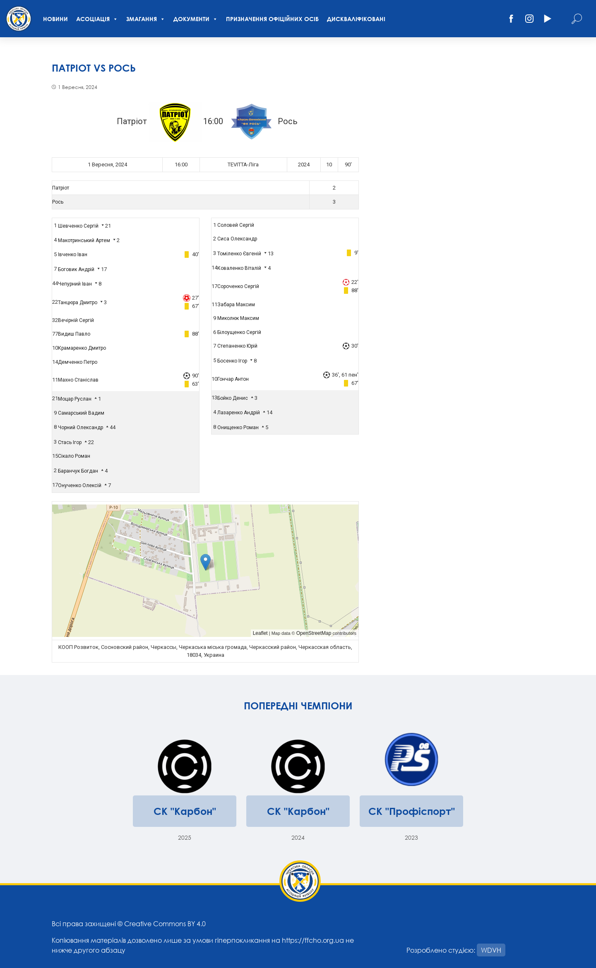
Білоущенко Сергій (239, 332)
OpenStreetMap (314, 633)
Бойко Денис (232, 398)
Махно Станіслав (78, 380)
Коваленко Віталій (239, 268)
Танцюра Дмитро (77, 302)
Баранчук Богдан (78, 471)
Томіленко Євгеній (239, 254)
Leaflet (260, 633)
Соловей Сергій (235, 225)
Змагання (145, 18)
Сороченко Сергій (238, 286)
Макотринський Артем (84, 240)
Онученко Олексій (79, 485)
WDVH (491, 950)
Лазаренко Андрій (238, 413)
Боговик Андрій (76, 269)
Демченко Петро (77, 362)
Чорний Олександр (80, 427)
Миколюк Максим (238, 318)
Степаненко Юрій (237, 346)
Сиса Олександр (237, 239)
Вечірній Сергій (76, 320)
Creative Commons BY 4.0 (165, 923)
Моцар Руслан (74, 399)
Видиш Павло (74, 334)
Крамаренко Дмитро (82, 348)
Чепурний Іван (75, 284)
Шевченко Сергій (78, 226)
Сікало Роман (74, 456)
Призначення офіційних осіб (272, 18)
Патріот (60, 188)
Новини (55, 18)
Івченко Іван (72, 254)
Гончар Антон (233, 379)
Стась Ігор (70, 442)
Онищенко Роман (238, 427)
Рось (57, 202)
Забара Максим (236, 304)
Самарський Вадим (81, 413)
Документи (195, 18)
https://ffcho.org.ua (313, 940)
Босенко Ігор (232, 361)
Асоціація (97, 18)
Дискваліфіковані (356, 18)
